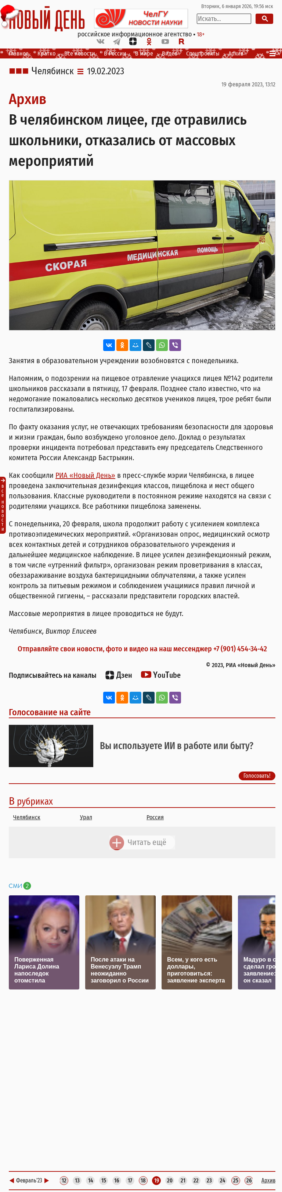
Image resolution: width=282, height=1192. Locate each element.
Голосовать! (257, 775)
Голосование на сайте (50, 712)
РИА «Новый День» (85, 475)
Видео (169, 53)
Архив (235, 53)
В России (115, 53)
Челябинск (53, 71)
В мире (144, 53)
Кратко (46, 53)
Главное (19, 53)
